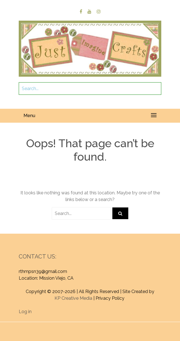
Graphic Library (89, 332)
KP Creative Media (73, 298)
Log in (25, 311)
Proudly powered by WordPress (65, 325)
